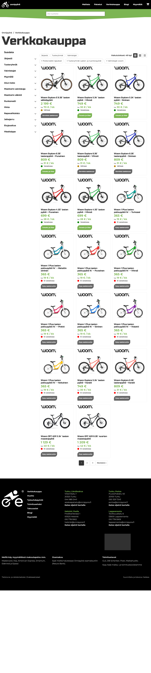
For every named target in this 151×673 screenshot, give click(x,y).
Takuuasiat (32, 509)
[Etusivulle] (11, 4)
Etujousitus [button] (10, 125)
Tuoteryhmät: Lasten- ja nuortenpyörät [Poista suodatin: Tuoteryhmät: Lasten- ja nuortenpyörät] (84, 61)
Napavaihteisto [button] (12, 113)
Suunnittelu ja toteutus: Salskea (136, 577)
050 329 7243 (115, 499)
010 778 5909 (115, 519)
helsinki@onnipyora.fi (75, 522)
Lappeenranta (115, 511)
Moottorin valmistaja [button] (14, 89)
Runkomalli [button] (10, 101)
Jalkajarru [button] (9, 119)
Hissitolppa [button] (10, 131)
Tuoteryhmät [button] (10, 64)
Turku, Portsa (115, 491)
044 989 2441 (71, 499)
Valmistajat (72, 55)
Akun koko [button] (9, 83)
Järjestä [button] (8, 58)
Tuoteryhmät (57, 55)
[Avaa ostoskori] (148, 4)
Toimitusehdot (34, 504)
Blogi (126, 4)
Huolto (30, 496)
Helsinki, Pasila (72, 511)
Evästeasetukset (33, 577)
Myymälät (137, 4)
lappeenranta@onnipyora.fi (121, 522)
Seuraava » (101, 463)
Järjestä (44, 55)
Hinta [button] (7, 107)
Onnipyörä (7, 33)
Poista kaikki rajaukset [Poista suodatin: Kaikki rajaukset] (52, 61)
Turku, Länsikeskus (74, 491)
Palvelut (98, 4)
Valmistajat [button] (10, 71)
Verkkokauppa (113, 4)
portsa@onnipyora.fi (118, 502)
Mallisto (86, 4)
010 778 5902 (71, 519)
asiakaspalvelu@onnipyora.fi (78, 502)
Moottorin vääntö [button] (13, 95)
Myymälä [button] (8, 77)
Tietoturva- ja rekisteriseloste (13, 577)
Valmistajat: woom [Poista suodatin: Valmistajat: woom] (116, 61)
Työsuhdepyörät (35, 500)
